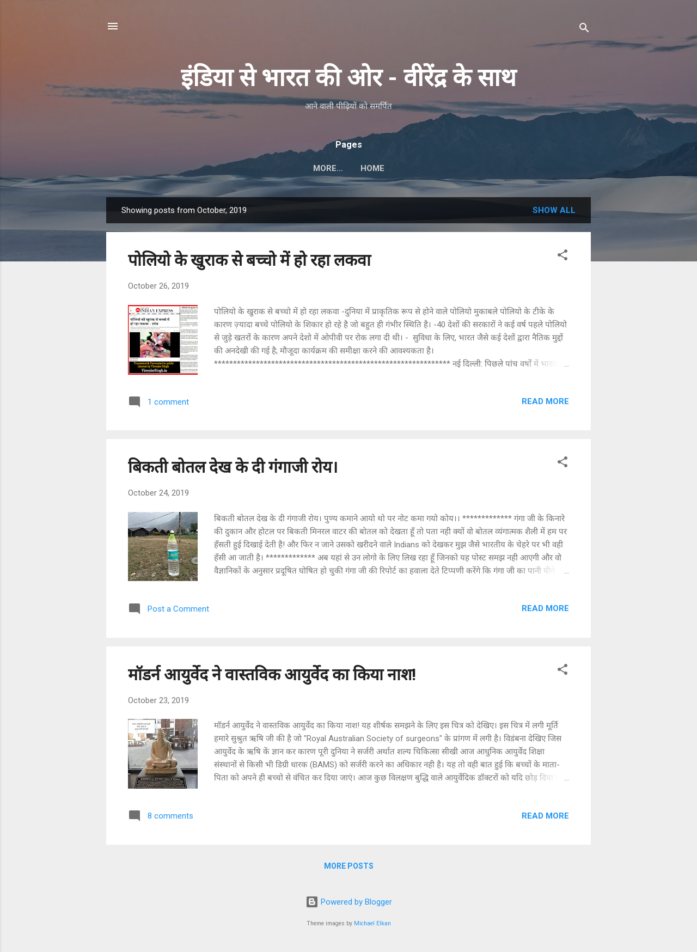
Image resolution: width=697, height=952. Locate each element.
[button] (562, 256)
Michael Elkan (372, 923)
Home (348, 168)
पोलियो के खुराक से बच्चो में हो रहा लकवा (249, 260)
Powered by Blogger (348, 902)
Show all (554, 210)
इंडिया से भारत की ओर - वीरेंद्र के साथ (348, 77)
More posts (349, 866)
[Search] (584, 29)
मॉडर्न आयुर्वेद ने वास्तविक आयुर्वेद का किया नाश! (272, 674)
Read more (545, 401)
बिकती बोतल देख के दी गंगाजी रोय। (233, 467)
